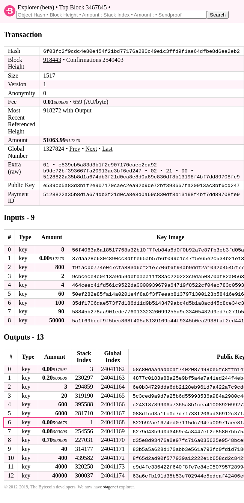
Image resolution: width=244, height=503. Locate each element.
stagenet (110, 483)
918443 (52, 60)
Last (107, 148)
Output (83, 110)
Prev (74, 148)
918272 (52, 110)
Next (91, 148)
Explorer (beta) (36, 7)
